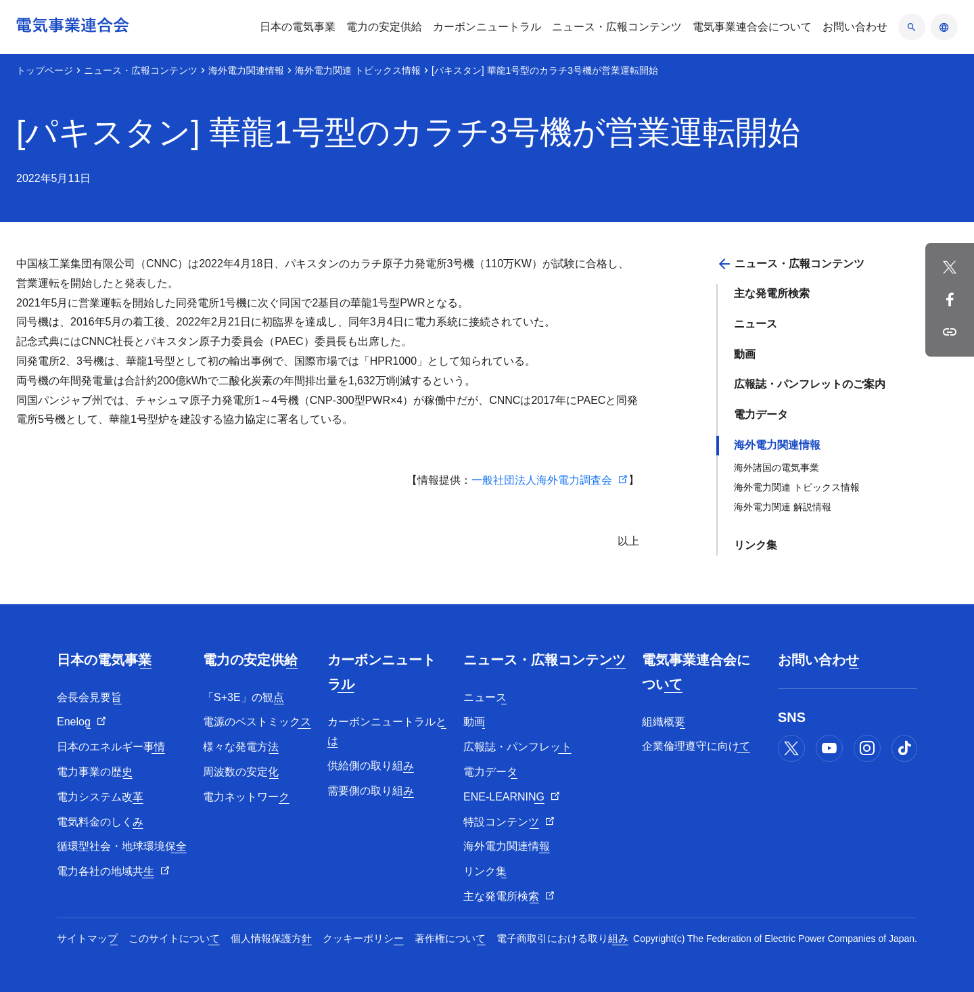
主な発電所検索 (772, 293)
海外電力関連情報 (246, 70)
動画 (745, 354)
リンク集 (755, 545)
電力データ (761, 414)
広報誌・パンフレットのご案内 (809, 384)
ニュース (755, 324)
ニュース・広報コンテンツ (141, 70)
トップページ (44, 70)
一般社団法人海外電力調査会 (541, 480)
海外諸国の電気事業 (776, 467)
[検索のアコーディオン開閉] (911, 27)
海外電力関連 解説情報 (782, 506)
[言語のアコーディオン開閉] (944, 27)
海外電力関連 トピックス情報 (358, 70)
